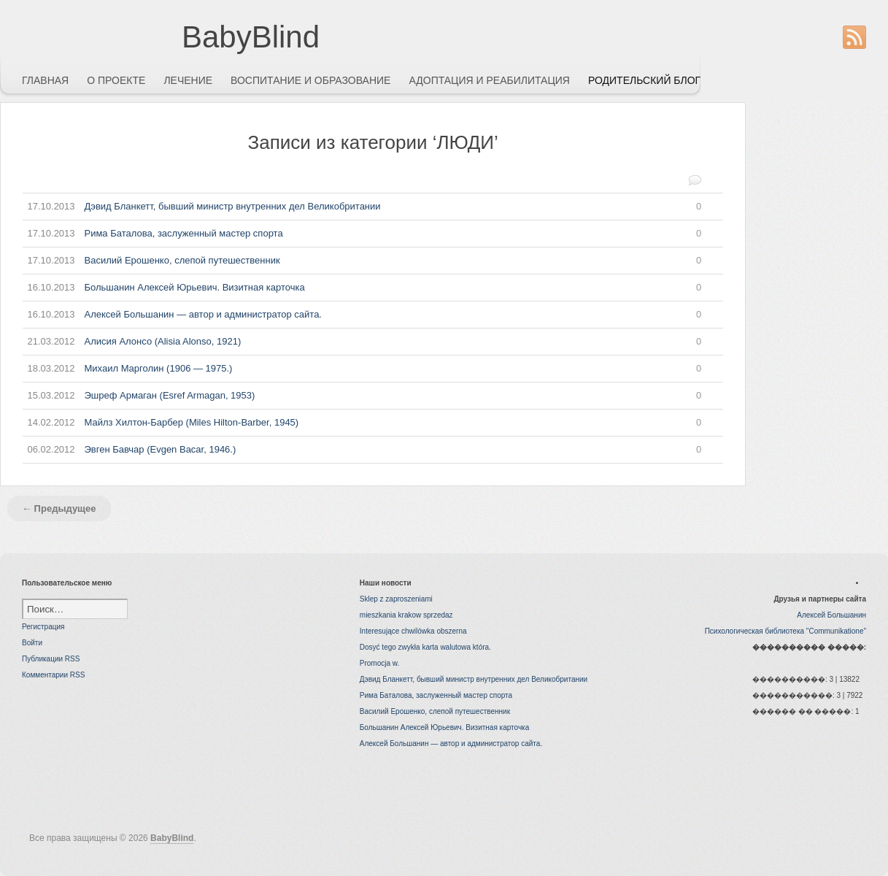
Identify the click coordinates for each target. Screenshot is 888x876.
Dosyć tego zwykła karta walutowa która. (425, 647)
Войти (32, 643)
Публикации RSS (51, 659)
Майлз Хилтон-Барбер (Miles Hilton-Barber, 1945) (362, 423)
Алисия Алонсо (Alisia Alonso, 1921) (362, 342)
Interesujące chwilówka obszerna (413, 631)
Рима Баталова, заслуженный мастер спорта (362, 234)
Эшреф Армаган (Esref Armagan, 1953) (362, 396)
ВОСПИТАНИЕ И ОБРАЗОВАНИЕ (310, 80)
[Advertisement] (829, 321)
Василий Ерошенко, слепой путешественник (362, 261)
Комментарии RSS (53, 675)
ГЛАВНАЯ (45, 80)
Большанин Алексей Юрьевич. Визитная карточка (362, 288)
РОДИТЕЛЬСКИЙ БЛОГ (644, 80)
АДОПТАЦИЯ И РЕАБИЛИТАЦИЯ (489, 80)
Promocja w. (379, 663)
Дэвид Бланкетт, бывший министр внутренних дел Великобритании (362, 207)
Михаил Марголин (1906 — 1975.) (362, 369)
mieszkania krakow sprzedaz (406, 615)
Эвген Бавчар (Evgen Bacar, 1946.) (362, 450)
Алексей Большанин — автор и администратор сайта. (362, 315)
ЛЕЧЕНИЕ (187, 80)
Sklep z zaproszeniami (396, 599)
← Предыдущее (59, 508)
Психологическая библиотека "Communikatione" (785, 631)
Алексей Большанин (831, 615)
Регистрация (43, 627)
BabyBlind (251, 37)
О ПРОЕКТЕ (116, 80)
